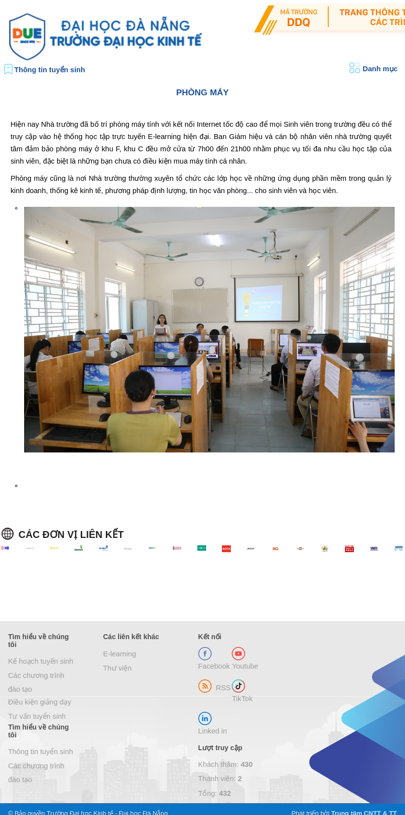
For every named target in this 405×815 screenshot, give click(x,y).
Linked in (212, 731)
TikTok (242, 699)
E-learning (119, 654)
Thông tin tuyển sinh (49, 70)
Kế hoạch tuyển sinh (40, 661)
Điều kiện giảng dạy (39, 702)
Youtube (245, 666)
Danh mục (380, 69)
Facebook (214, 666)
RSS (223, 688)
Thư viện (117, 668)
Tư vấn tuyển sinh (36, 716)
